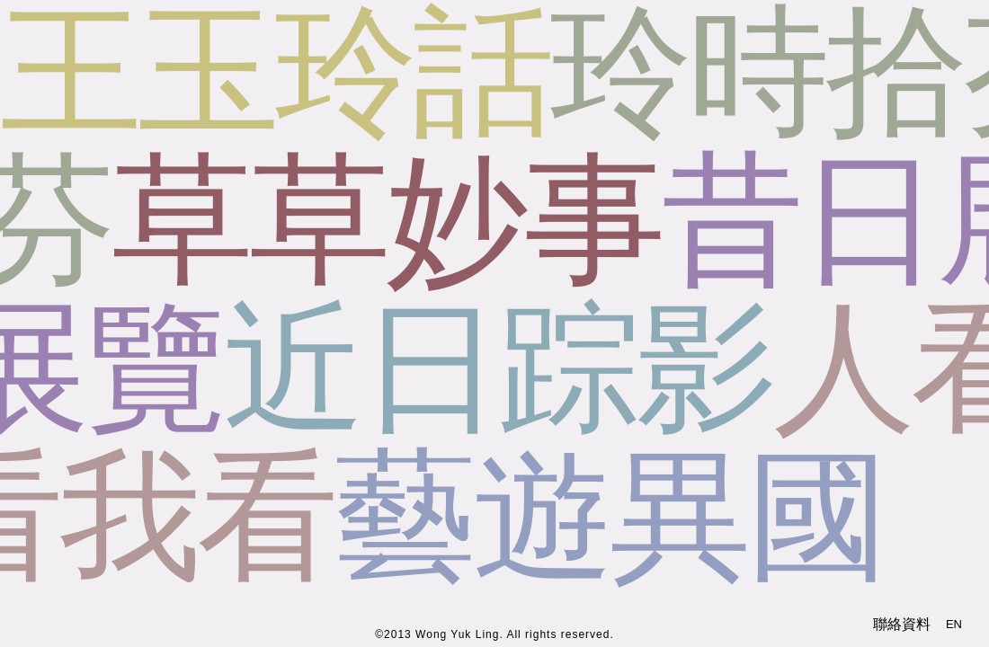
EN (954, 624)
